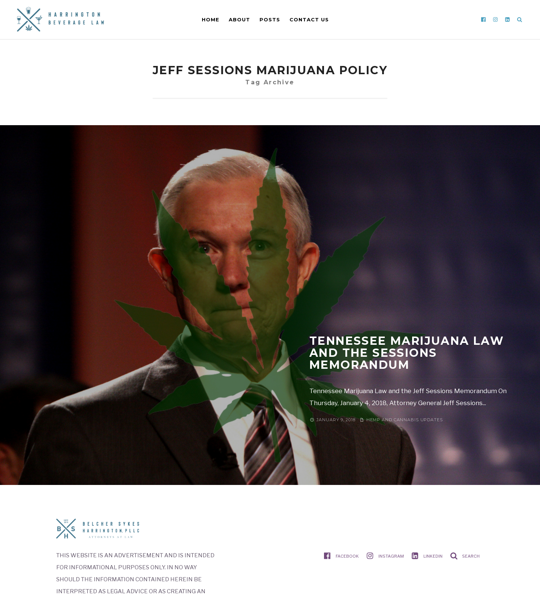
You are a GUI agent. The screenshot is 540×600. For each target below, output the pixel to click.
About (239, 19)
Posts (270, 19)
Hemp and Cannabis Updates (404, 419)
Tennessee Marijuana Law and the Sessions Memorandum (406, 353)
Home (210, 19)
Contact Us (309, 19)
